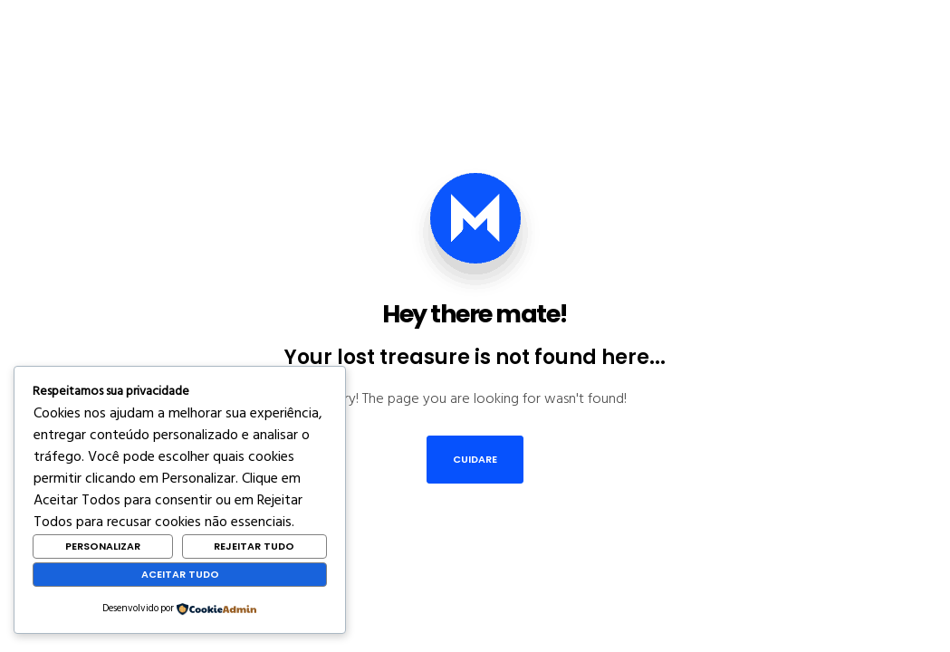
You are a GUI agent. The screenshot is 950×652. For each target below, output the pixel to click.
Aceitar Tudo (180, 574)
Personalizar (102, 546)
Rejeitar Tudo (254, 546)
